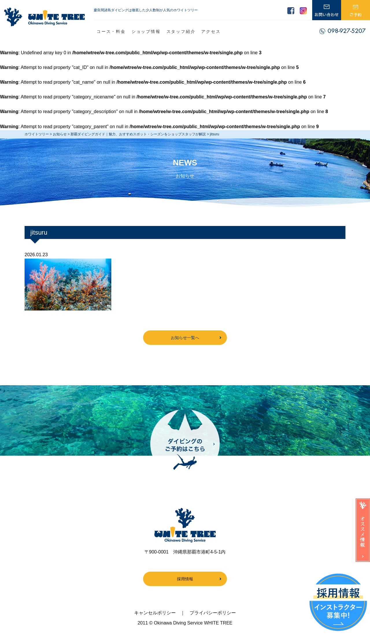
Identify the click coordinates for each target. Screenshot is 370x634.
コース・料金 (111, 31)
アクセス (211, 31)
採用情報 (185, 579)
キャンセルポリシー (155, 612)
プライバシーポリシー (213, 612)
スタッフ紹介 (181, 31)
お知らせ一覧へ (185, 337)
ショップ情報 (146, 31)
